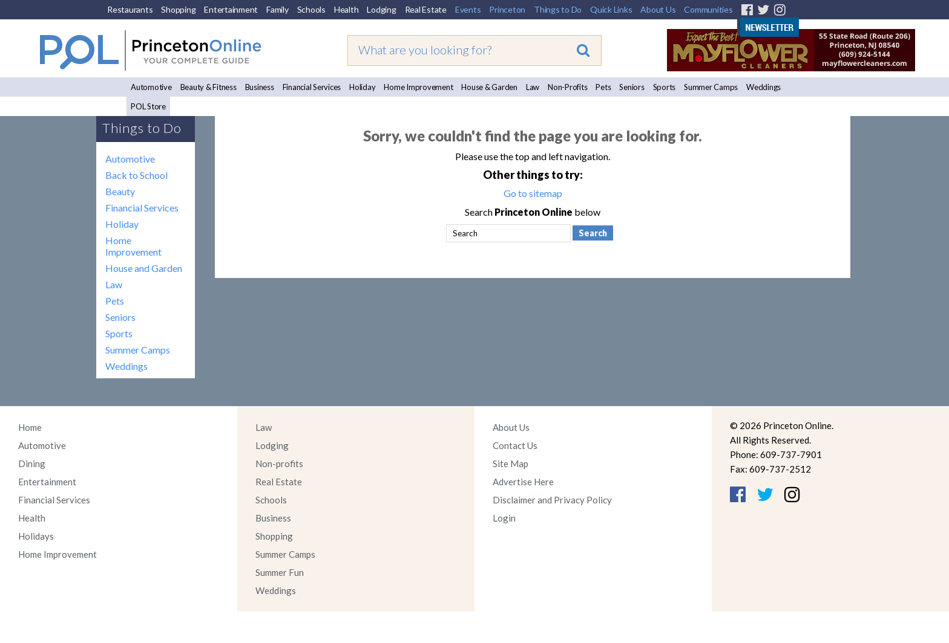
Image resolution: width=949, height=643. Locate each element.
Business (259, 87)
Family (277, 9)
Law (532, 87)
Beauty (120, 191)
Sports (664, 87)
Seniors (631, 87)
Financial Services (312, 87)
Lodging (381, 9)
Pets (603, 87)
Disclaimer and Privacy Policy (552, 499)
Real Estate (426, 9)
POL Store (148, 106)
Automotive (151, 87)
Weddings (763, 87)
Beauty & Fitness (208, 87)
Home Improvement (418, 87)
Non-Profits (567, 87)
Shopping (178, 9)
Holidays (36, 536)
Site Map (510, 463)
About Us (657, 9)
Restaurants (130, 9)
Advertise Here (523, 481)
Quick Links (611, 9)
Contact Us (515, 445)
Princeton (507, 9)
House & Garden (489, 87)
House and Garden (143, 268)
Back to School (136, 175)
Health (346, 9)
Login (504, 517)
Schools (311, 9)
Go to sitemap (533, 193)
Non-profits (279, 463)
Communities (708, 9)
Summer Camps (711, 87)
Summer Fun (279, 572)
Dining (31, 463)
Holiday (362, 87)
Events (468, 9)
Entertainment (231, 9)
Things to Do (558, 9)
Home (30, 427)
